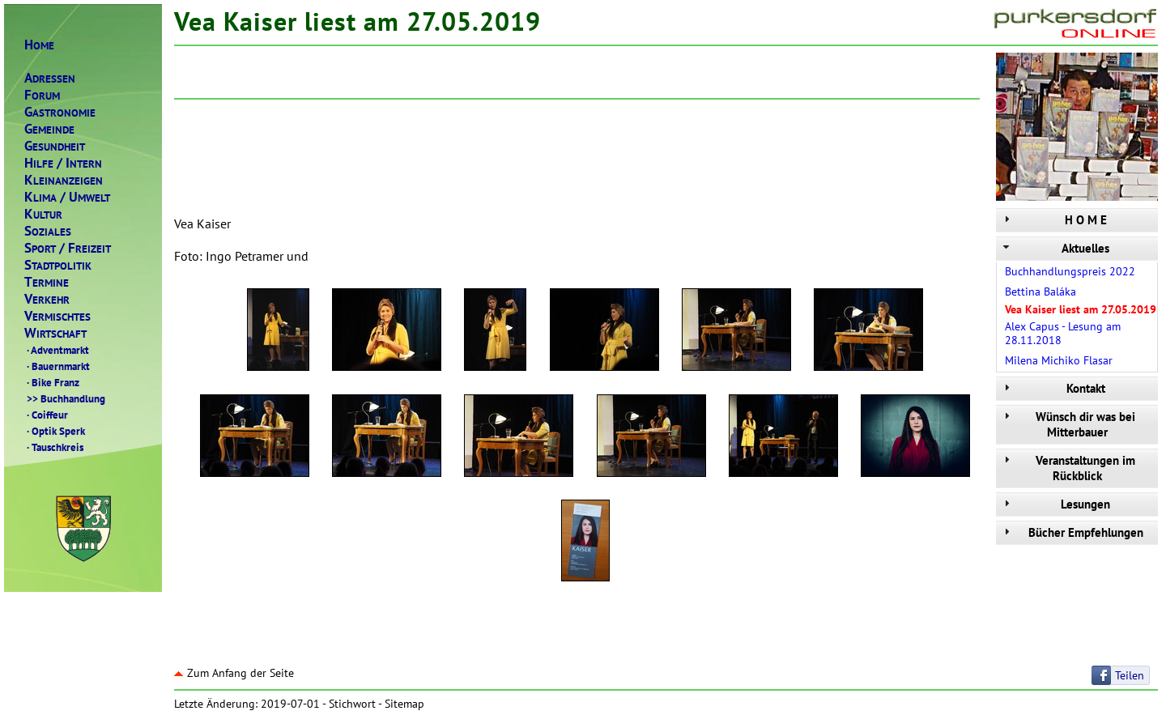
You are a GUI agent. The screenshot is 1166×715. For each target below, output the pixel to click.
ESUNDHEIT (54, 146)
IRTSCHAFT (55, 333)
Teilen (1129, 675)
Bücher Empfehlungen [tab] (1071, 532)
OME (39, 44)
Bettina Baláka (1040, 291)
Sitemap (404, 703)
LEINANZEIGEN (63, 180)
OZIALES (47, 231)
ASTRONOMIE (60, 112)
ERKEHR (47, 299)
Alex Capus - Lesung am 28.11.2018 (1063, 333)
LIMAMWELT (67, 197)
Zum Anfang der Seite (234, 673)
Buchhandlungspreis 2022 (1070, 271)
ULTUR (43, 214)
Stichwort (352, 703)
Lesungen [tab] (1055, 504)
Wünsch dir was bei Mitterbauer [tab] (1067, 424)
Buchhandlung (64, 398)
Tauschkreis (53, 447)
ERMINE (46, 282)
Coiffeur (46, 414)
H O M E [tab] (1053, 220)
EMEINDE (49, 129)
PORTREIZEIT (67, 248)
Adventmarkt (56, 350)
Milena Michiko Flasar (1059, 360)
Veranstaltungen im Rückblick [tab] (1067, 468)
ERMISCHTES (57, 316)
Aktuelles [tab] (1054, 248)
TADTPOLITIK (57, 265)
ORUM (42, 95)
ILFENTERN (63, 163)
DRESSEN (49, 78)
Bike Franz (51, 382)
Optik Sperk (54, 430)
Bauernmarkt (57, 366)
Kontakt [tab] (1052, 388)
